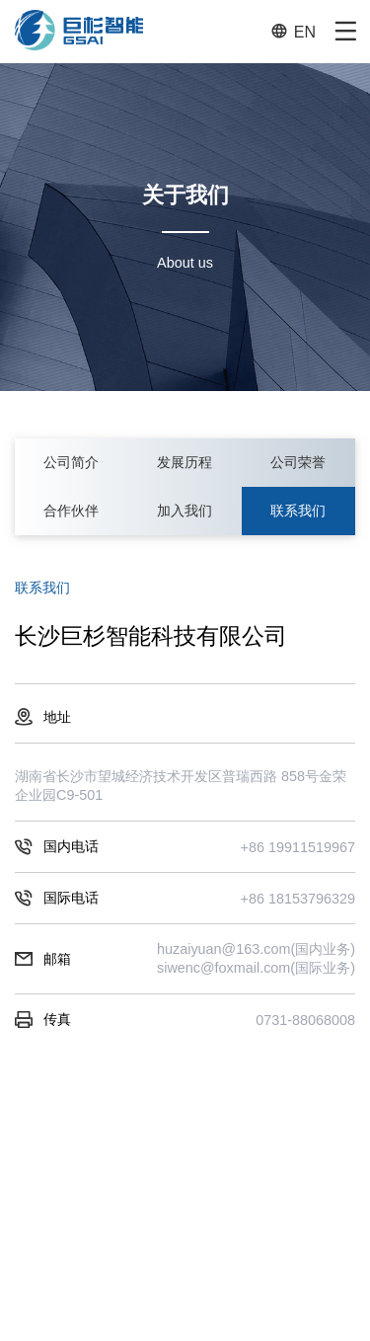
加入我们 (184, 510)
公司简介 (71, 462)
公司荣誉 (298, 462)
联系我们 (298, 510)
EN (293, 31)
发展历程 (184, 462)
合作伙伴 (71, 510)
